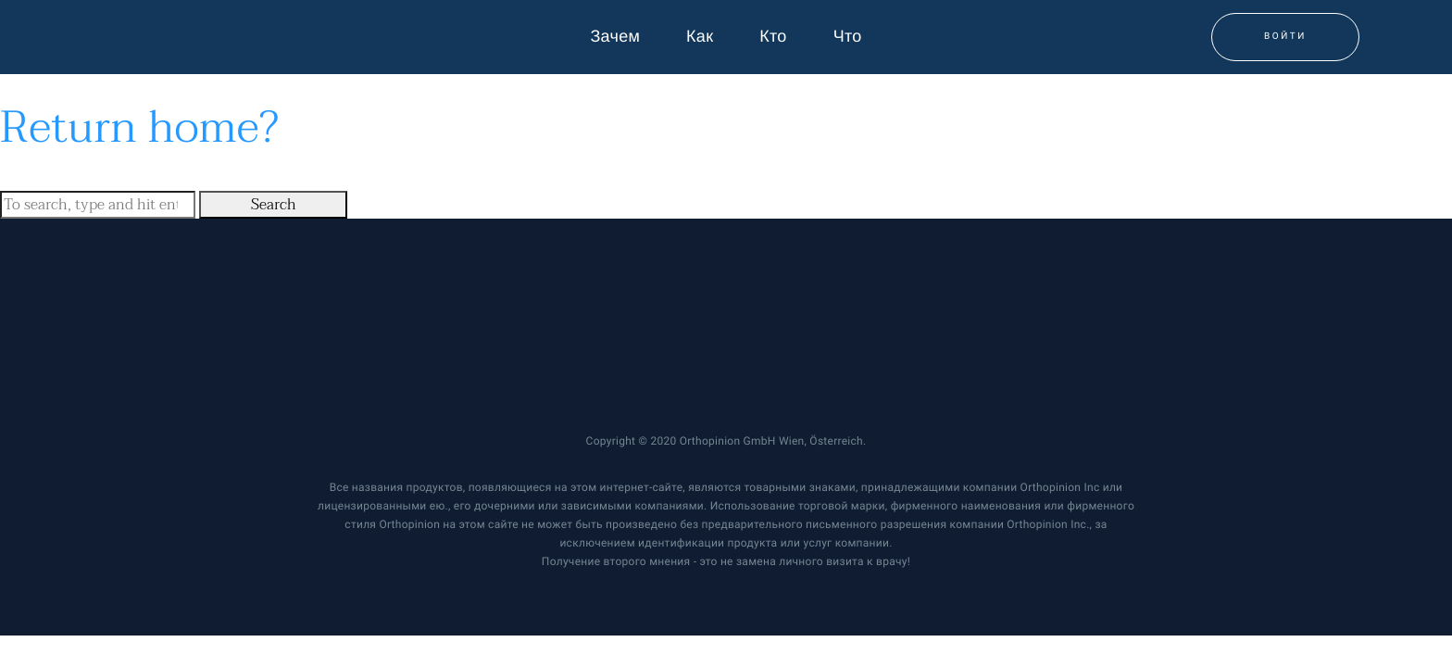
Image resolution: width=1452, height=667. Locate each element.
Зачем (615, 36)
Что (847, 36)
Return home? (139, 128)
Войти (1285, 36)
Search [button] (273, 205)
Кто (772, 36)
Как (699, 36)
